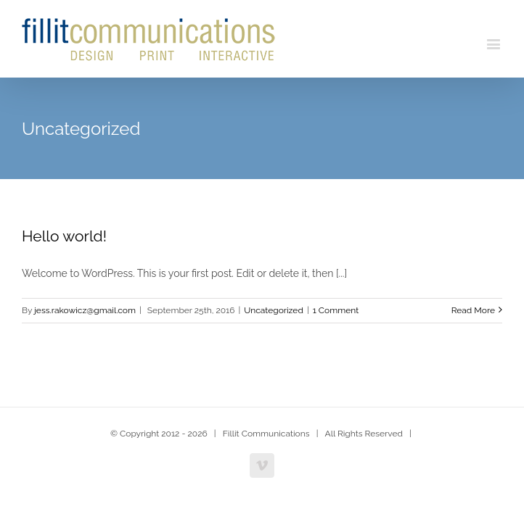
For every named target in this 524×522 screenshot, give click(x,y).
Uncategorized (273, 312)
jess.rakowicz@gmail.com (85, 312)
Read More (473, 312)
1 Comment (336, 312)
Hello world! (64, 237)
